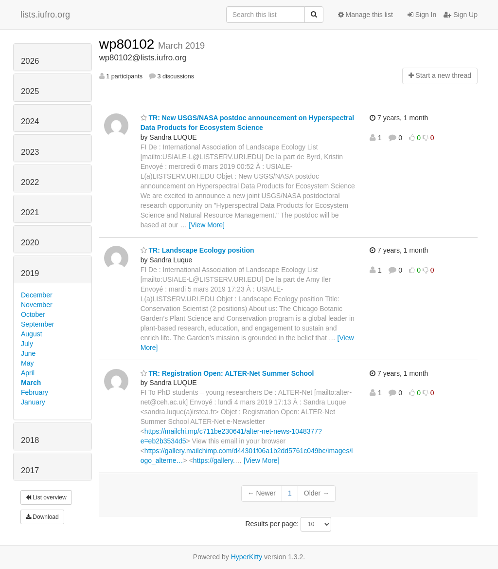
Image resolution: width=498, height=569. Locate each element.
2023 (30, 152)
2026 (30, 61)
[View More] (207, 225)
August (31, 334)
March (31, 382)
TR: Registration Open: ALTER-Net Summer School (227, 373)
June (28, 353)
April (28, 373)
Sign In (422, 14)
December (37, 295)
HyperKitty (247, 557)
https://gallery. (214, 460)
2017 (30, 470)
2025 (30, 91)
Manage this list (365, 14)
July (27, 344)
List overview (46, 497)
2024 (30, 121)
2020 (30, 242)
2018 (30, 440)
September (37, 324)
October (33, 314)
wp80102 (128, 44)
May (27, 363)
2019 (30, 273)
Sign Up (461, 14)
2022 (30, 182)
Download (42, 517)
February (34, 392)
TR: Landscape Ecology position (197, 250)
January (33, 402)
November (37, 305)
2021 (30, 212)
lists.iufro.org (45, 14)
